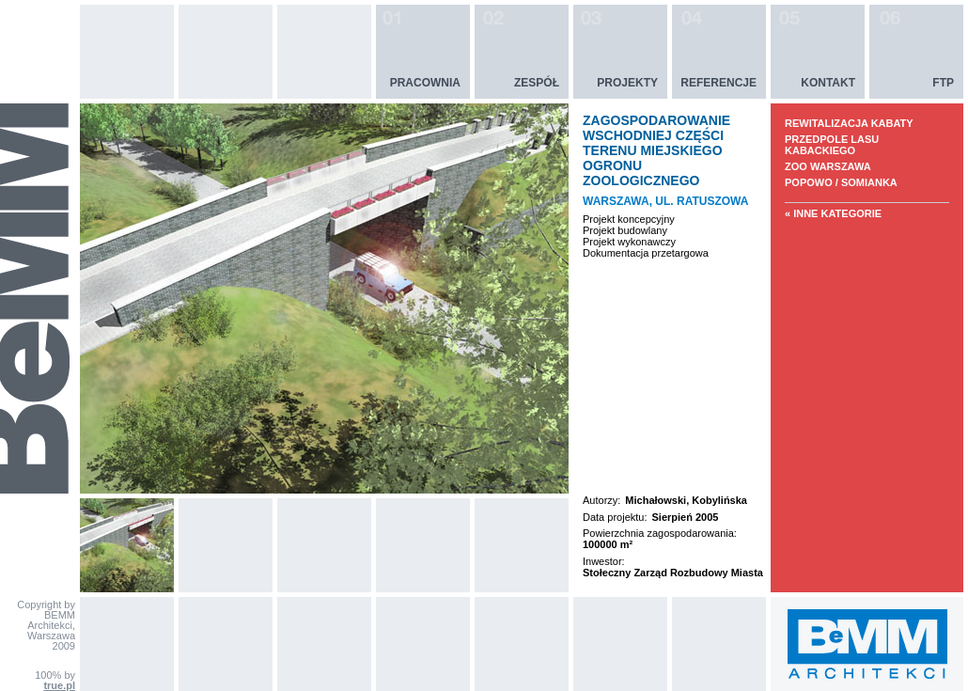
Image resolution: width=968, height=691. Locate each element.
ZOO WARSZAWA (828, 166)
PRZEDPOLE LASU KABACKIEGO (832, 144)
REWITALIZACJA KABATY (849, 123)
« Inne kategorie (833, 213)
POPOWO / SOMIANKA (841, 182)
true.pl (59, 685)
